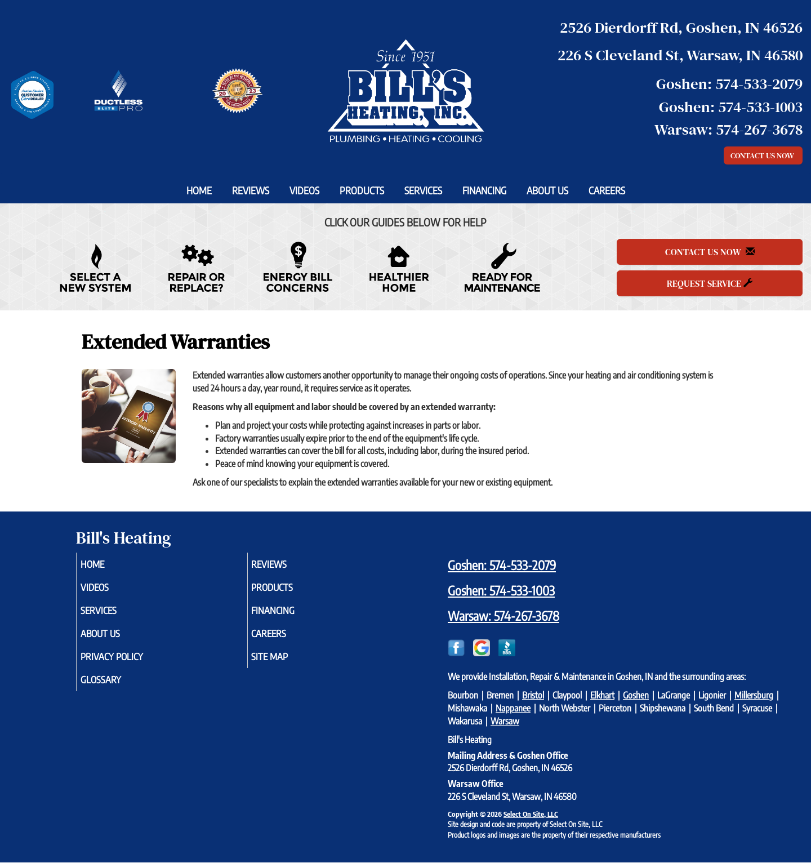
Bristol (533, 695)
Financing (484, 190)
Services (423, 190)
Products (362, 190)
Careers (607, 190)
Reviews (250, 190)
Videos (304, 190)
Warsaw (505, 721)
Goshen (636, 695)
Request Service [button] (709, 283)
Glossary (116, 689)
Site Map (285, 664)
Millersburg (753, 695)
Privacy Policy (128, 664)
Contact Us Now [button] (763, 155)
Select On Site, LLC (530, 813)
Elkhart (602, 695)
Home (199, 190)
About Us (547, 190)
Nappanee (513, 708)
